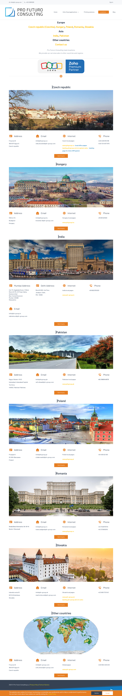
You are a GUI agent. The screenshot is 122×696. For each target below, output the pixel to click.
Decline (97, 693)
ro (73, 531)
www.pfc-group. (67, 295)
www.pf (64, 384)
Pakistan (64, 35)
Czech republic (36, 27)
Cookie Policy (52, 694)
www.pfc (65, 222)
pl (73, 459)
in (73, 295)
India (55, 35)
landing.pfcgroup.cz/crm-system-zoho (75, 148)
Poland (69, 27)
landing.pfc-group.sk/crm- (71, 600)
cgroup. (70, 384)
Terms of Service (44, 685)
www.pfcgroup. (67, 459)
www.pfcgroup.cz (68, 145)
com (74, 670)
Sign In (111, 2)
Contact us (61, 44)
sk (74, 597)
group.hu (71, 222)
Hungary (60, 27)
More (109, 12)
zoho (81, 600)
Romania (79, 27)
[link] (111, 689)
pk (73, 384)
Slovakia (89, 27)
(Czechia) (49, 27)
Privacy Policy (34, 685)
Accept (108, 693)
